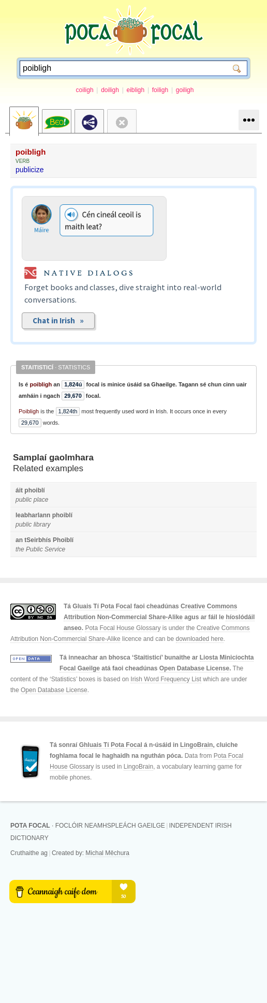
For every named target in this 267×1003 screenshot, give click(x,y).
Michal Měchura (107, 853)
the (20, 549)
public (24, 499)
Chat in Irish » (58, 320)
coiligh (85, 90)
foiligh (160, 90)
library (42, 524)
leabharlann (33, 515)
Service (54, 549)
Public (34, 549)
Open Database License (194, 668)
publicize (29, 170)
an (19, 540)
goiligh (185, 90)
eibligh (135, 90)
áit (19, 490)
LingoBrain (196, 744)
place (41, 499)
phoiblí (34, 490)
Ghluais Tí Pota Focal (110, 744)
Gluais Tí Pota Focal (102, 606)
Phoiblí (63, 540)
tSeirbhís (37, 540)
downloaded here (200, 638)
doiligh (110, 90)
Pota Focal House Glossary (122, 628)
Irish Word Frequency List (165, 679)
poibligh (31, 151)
